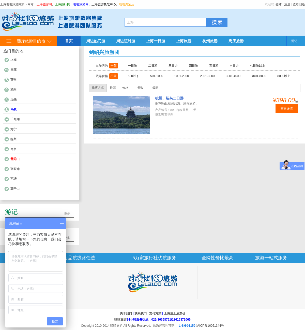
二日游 (152, 65)
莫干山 (15, 189)
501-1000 (156, 76)
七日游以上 (257, 65)
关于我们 (126, 313)
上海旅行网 (62, 4)
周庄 (13, 69)
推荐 (113, 88)
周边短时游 (125, 41)
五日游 (213, 65)
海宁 (13, 129)
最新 (155, 88)
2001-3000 (207, 76)
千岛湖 (15, 119)
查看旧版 (299, 4)
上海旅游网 (44, 4)
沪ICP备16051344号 (210, 325)
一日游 (132, 65)
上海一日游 (155, 41)
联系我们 (140, 313)
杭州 (13, 89)
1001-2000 (181, 76)
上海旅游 (183, 41)
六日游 (234, 65)
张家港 (15, 169)
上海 (13, 60)
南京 (13, 149)
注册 (287, 4)
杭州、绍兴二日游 (169, 98)
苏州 (13, 79)
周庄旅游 (236, 41)
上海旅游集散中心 (104, 4)
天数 (140, 88)
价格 (125, 88)
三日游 (173, 65)
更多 (67, 213)
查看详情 (287, 108)
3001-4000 (233, 76)
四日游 (193, 65)
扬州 (13, 139)
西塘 (13, 179)
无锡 (13, 99)
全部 (114, 65)
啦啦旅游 (120, 319)
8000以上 (283, 76)
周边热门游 (95, 41)
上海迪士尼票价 (174, 313)
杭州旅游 (210, 41)
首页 (69, 41)
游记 (294, 41)
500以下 (133, 76)
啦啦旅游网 (80, 4)
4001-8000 (259, 76)
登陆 (279, 4)
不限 (114, 76)
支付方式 (155, 313)
